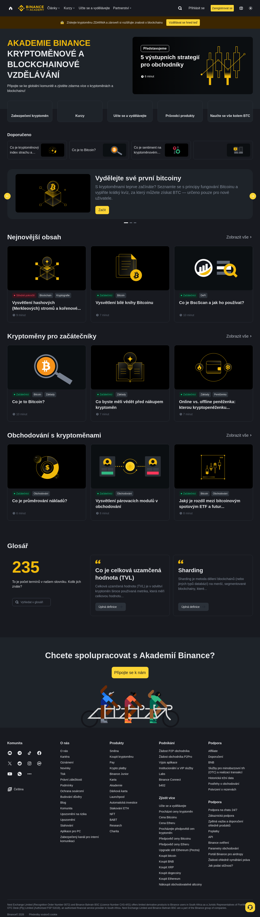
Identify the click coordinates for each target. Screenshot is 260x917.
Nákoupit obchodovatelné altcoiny (180, 884)
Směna (114, 751)
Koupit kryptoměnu (122, 756)
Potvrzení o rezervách (222, 789)
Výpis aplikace (168, 762)
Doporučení (215, 756)
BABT (113, 819)
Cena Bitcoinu (168, 817)
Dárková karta (118, 791)
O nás (64, 751)
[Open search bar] (178, 8)
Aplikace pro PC (70, 831)
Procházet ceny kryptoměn (176, 811)
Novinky (65, 768)
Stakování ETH (119, 808)
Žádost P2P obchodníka (174, 751)
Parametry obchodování (223, 848)
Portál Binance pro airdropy (225, 854)
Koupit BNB (166, 861)
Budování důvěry (71, 796)
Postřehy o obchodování (223, 783)
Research (116, 825)
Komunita (66, 808)
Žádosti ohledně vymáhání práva (229, 860)
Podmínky (66, 785)
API (210, 837)
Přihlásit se (197, 8)
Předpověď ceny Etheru (174, 844)
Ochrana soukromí (72, 791)
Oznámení (67, 762)
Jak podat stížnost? (220, 865)
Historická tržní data (221, 778)
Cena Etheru (167, 823)
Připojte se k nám (130, 672)
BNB (211, 762)
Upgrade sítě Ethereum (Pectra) (179, 850)
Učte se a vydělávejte (172, 805)
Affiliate (213, 751)
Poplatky (213, 831)
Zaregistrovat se (222, 8)
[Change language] (241, 8)
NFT (112, 814)
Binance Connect (170, 779)
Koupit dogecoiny (170, 873)
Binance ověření (218, 842)
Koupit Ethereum (169, 878)
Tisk (62, 774)
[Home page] (31, 8)
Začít (102, 210)
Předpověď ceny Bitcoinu (175, 838)
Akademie (116, 785)
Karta (113, 779)
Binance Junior (119, 774)
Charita (114, 831)
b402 (162, 785)
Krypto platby (118, 768)
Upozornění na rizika (73, 814)
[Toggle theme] (250, 8)
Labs (162, 774)
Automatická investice (123, 802)
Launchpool (117, 796)
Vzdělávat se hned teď (183, 22)
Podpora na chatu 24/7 (222, 810)
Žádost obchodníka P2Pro (175, 756)
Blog (63, 802)
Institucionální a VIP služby (176, 768)
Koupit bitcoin (167, 855)
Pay (112, 762)
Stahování (66, 825)
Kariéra (65, 756)
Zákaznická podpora (221, 815)
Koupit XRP (166, 867)
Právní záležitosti (71, 779)
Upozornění (67, 819)
